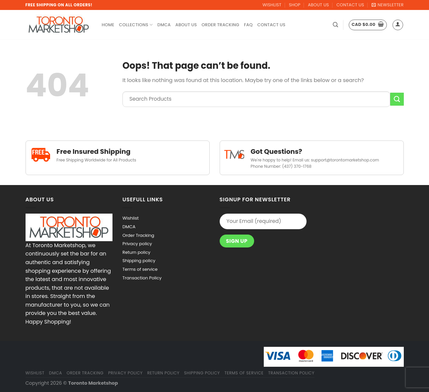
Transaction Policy (142, 278)
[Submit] (396, 99)
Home (108, 25)
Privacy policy (137, 244)
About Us (318, 5)
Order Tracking (221, 25)
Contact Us (350, 5)
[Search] (335, 24)
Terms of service (140, 269)
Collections (136, 25)
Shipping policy (138, 260)
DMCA (164, 25)
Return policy (136, 252)
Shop (295, 5)
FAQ (248, 25)
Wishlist (271, 5)
